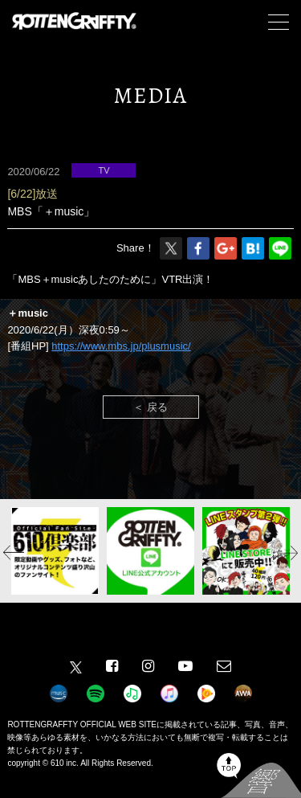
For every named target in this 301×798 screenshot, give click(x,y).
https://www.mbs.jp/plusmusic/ (120, 346)
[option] (55, 551)
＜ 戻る (150, 407)
